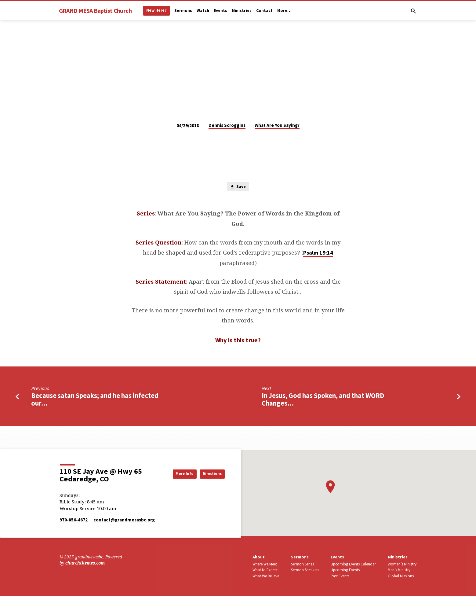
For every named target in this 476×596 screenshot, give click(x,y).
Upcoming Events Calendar (353, 564)
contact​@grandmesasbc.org (124, 520)
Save (237, 187)
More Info (175, 473)
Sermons (183, 10)
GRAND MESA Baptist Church (95, 10)
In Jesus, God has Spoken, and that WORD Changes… (323, 400)
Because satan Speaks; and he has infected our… (94, 400)
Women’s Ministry (402, 564)
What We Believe (266, 576)
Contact (264, 10)
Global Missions (401, 576)
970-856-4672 (74, 520)
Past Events (340, 576)
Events (220, 10)
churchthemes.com (85, 563)
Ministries (242, 10)
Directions (209, 473)
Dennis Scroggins (227, 125)
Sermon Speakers (305, 570)
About (259, 557)
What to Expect (265, 570)
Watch (203, 10)
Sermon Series (302, 564)
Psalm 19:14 (318, 253)
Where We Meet (265, 564)
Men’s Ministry (399, 570)
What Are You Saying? (277, 125)
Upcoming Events (345, 570)
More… (284, 10)
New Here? (156, 10)
